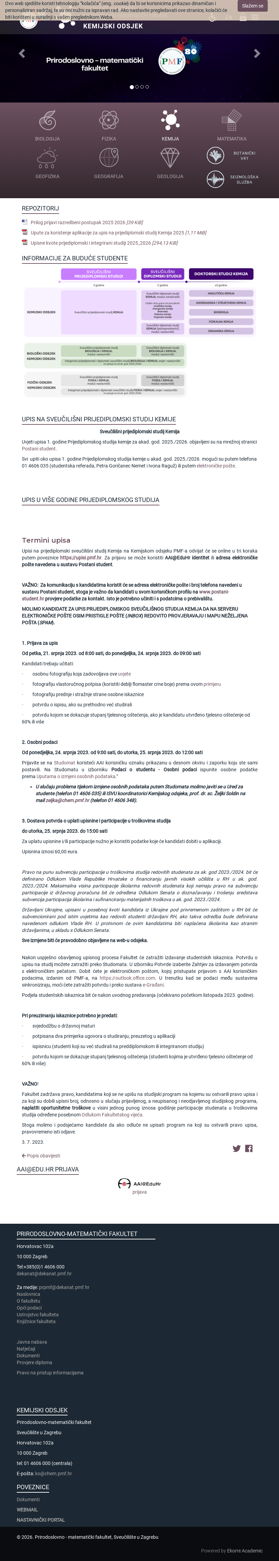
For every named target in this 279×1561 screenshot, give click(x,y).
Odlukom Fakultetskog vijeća (112, 1114)
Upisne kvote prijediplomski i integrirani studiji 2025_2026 (104, 243)
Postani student (39, 448)
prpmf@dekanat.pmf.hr (64, 1287)
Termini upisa (46, 540)
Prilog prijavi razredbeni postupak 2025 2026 (87, 222)
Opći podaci (29, 1308)
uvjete (124, 674)
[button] (21, 51)
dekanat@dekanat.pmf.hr (44, 1273)
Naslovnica (28, 1294)
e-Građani (153, 985)
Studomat (64, 762)
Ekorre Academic (245, 1550)
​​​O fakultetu (28, 1301)
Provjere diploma (34, 1362)
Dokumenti (28, 1355)
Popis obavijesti (41, 1155)
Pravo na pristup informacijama (51, 1372)
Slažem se (252, 6)
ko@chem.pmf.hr (53, 1473)
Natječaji (26, 1349)
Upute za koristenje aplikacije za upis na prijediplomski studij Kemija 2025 (118, 232)
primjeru (212, 684)
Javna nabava (32, 1342)
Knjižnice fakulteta (36, 1321)
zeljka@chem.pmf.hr (67, 800)
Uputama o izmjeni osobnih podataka (76, 776)
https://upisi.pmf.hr (80, 557)
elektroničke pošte (216, 466)
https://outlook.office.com (127, 978)
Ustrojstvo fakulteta (38, 1314)
